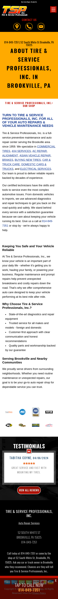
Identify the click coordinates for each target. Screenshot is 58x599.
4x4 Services (21, 152)
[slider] (29, 465)
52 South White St (30, 42)
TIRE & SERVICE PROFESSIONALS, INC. (28, 104)
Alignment (10, 156)
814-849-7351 (11, 42)
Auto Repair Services (29, 525)
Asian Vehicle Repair (35, 156)
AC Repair (39, 152)
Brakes (7, 161)
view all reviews (29, 491)
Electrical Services (35, 170)
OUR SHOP (29, 107)
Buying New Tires (28, 161)
